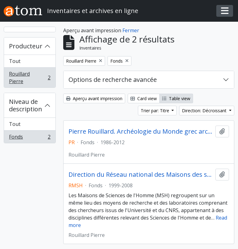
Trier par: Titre (155, 110)
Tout (14, 61)
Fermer (130, 30)
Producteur (25, 46)
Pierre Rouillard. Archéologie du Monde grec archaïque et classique (140, 131)
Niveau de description (25, 105)
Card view (143, 98)
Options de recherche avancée (112, 79)
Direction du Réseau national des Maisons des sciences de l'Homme (140, 174)
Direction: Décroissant (205, 110)
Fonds (30, 138)
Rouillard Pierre (30, 77)
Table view (176, 98)
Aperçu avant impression (94, 98)
